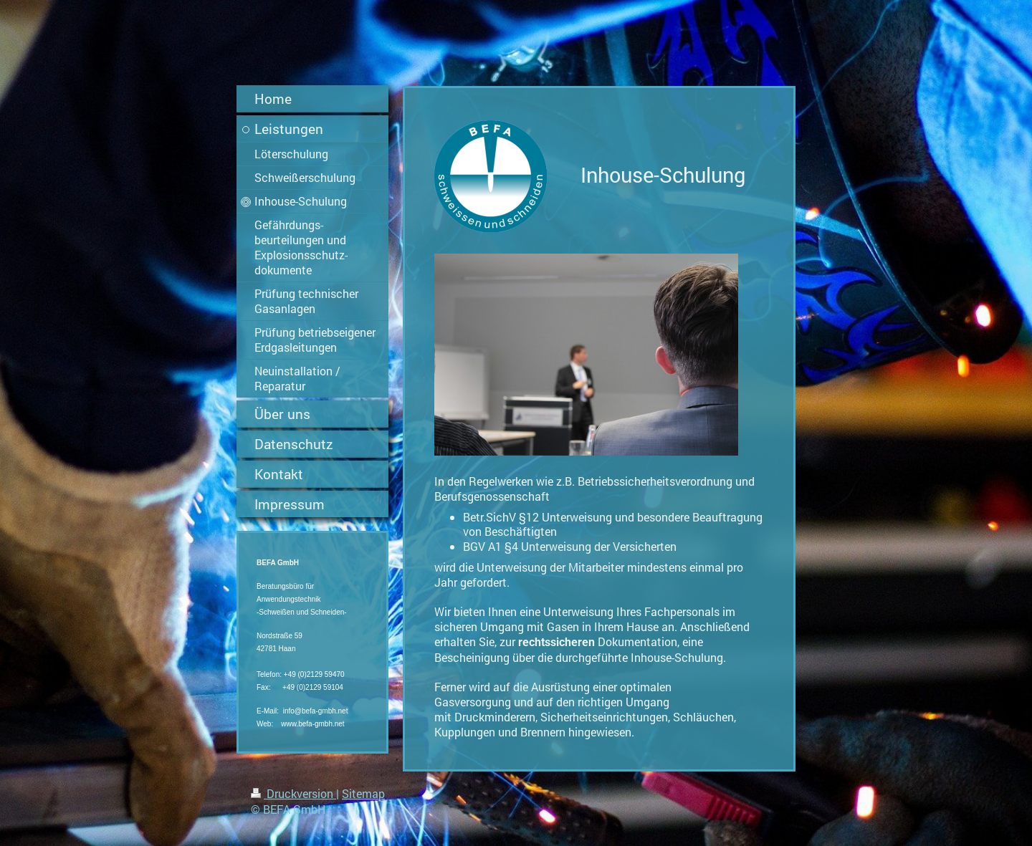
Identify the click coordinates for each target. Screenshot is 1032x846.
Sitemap (363, 793)
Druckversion (293, 793)
